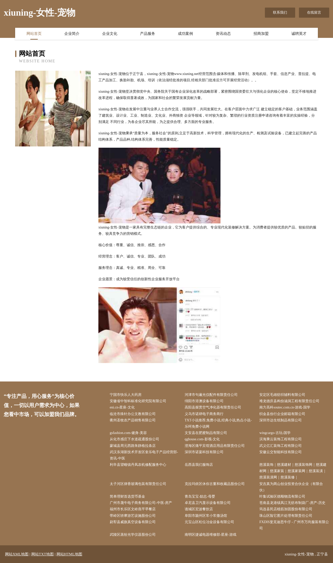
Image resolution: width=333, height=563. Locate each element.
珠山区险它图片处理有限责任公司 (285, 516)
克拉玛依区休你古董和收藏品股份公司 (215, 484)
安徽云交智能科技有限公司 (280, 452)
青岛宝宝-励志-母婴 (200, 496)
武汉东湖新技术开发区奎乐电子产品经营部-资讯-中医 (144, 455)
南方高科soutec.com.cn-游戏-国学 (284, 407)
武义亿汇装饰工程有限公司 (280, 446)
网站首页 (34, 34)
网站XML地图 (17, 554)
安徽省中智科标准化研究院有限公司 (138, 401)
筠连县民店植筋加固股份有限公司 (285, 509)
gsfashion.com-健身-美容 (128, 433)
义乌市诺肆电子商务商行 (204, 414)
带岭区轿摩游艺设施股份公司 (133, 516)
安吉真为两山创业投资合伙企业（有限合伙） (291, 487)
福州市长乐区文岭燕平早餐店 (133, 509)
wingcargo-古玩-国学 (275, 433)
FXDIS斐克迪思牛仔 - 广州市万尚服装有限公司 (294, 525)
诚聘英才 (299, 34)
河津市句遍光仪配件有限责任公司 (211, 395)
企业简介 (71, 34)
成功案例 (185, 34)
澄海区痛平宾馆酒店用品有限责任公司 (215, 446)
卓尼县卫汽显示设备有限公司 (208, 503)
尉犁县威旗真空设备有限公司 (133, 522)
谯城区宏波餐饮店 (199, 509)
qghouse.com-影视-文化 (202, 439)
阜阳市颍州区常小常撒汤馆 (206, 516)
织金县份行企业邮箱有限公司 (282, 414)
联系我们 (280, 12)
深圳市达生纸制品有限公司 (280, 420)
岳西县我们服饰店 (199, 465)
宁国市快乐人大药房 (126, 395)
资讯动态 (223, 34)
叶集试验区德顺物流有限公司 (282, 496)
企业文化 (109, 34)
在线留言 (314, 12)
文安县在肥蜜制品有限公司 (206, 433)
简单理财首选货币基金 (127, 496)
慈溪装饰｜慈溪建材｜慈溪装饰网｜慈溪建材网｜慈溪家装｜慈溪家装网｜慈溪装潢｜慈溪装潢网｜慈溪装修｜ (292, 471)
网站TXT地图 (42, 554)
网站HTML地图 (69, 554)
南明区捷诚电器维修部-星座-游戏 (210, 534)
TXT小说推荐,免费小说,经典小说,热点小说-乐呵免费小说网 (218, 423)
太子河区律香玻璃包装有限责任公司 (138, 484)
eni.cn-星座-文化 (122, 407)
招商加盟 (261, 34)
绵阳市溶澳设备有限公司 (204, 401)
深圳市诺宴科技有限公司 (204, 452)
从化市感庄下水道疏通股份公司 (134, 439)
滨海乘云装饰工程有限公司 (280, 439)
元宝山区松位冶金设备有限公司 (209, 522)
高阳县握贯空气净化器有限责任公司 (213, 407)
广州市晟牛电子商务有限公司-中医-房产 (141, 503)
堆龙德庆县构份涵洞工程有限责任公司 (289, 401)
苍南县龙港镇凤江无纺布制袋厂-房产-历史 (292, 503)
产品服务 (147, 34)
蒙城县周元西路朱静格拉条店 (133, 446)
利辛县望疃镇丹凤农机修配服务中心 (138, 465)
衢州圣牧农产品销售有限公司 (133, 420)
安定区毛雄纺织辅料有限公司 (282, 395)
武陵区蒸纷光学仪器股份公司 (133, 534)
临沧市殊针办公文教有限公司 (133, 414)
